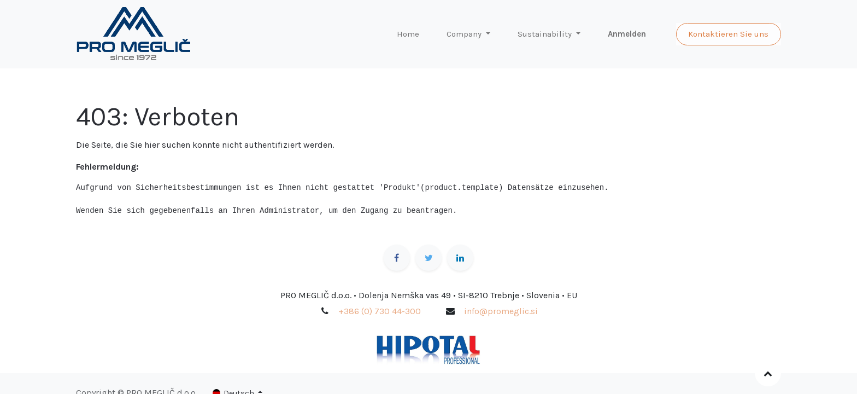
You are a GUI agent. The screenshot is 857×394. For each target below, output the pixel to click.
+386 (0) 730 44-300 (379, 311)
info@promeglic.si (501, 311)
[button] (768, 373)
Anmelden (627, 34)
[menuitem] (408, 34)
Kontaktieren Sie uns (728, 34)
